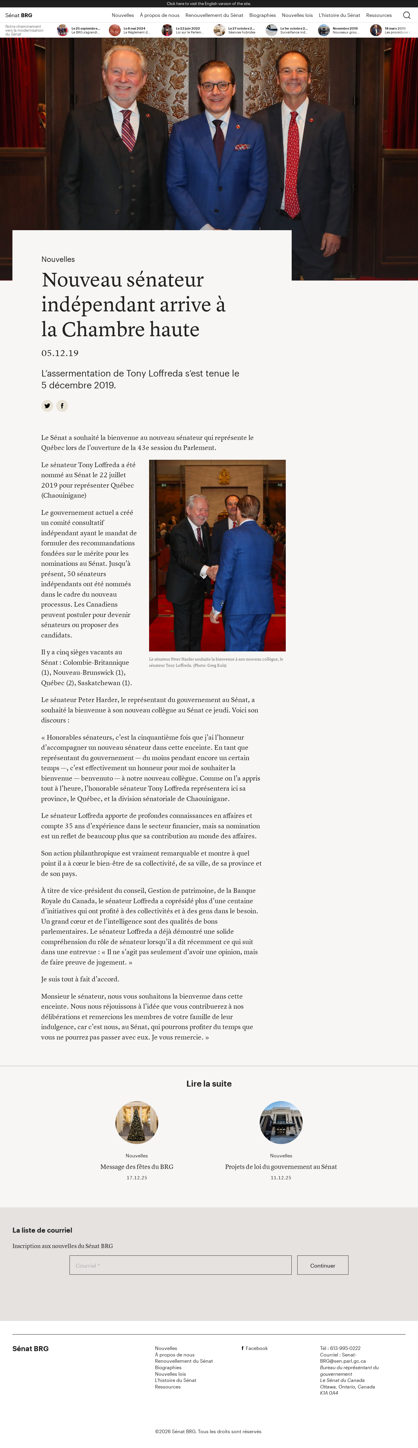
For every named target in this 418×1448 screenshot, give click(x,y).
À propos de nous (160, 15)
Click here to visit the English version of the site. (209, 3)
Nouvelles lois (297, 15)
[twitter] (47, 406)
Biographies (262, 15)
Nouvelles (123, 15)
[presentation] (114, 1291)
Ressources (379, 15)
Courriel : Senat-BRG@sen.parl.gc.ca (343, 1358)
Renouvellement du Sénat (214, 15)
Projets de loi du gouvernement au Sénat (281, 1166)
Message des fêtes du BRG (137, 1166)
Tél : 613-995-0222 (340, 1348)
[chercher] (407, 15)
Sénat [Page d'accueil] (18, 15)
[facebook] (62, 406)
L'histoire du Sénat (339, 15)
